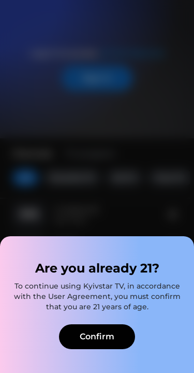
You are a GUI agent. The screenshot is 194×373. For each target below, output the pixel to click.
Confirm (97, 336)
